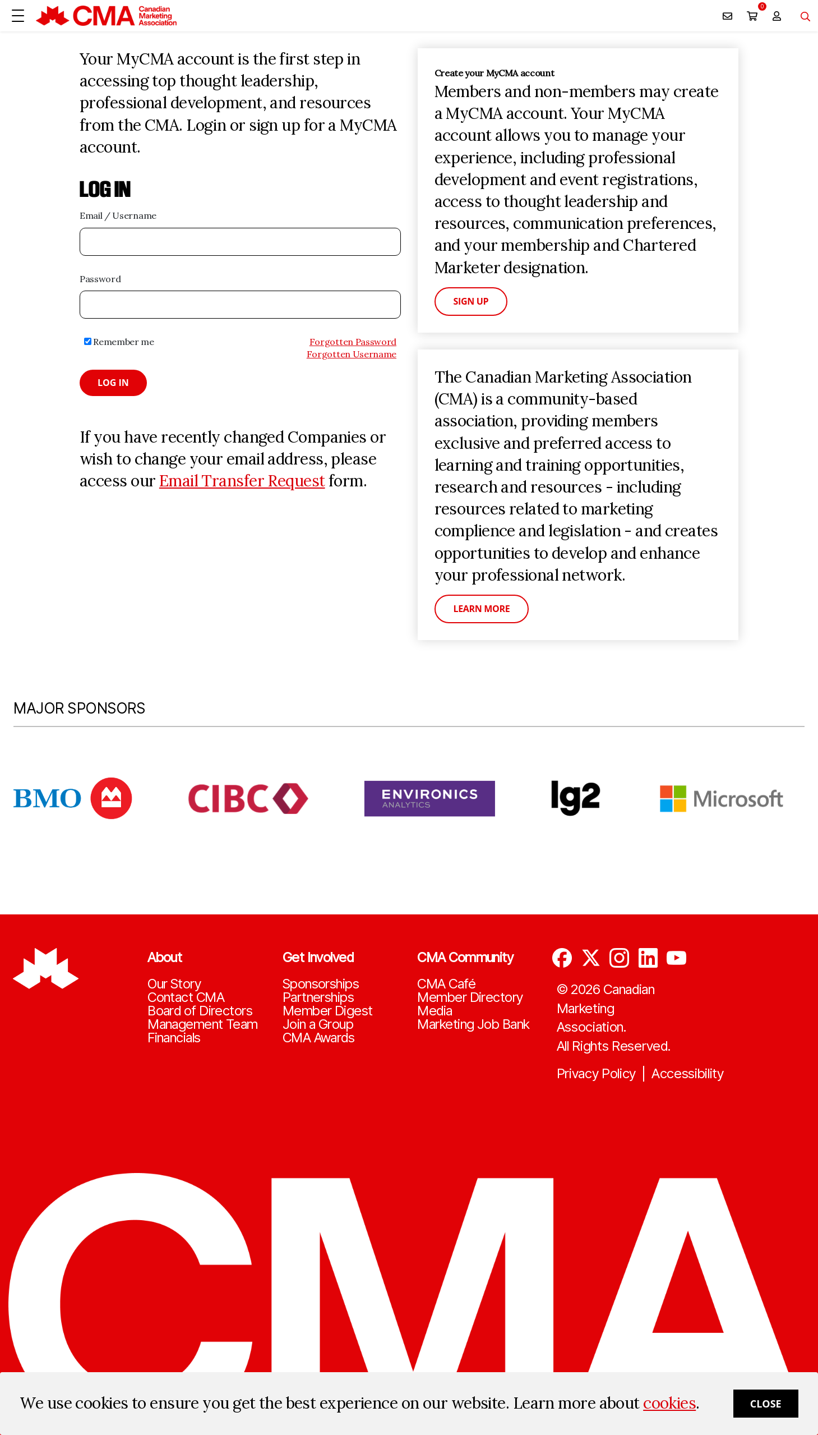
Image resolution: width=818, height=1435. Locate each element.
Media (434, 1011)
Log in (113, 382)
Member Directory (470, 997)
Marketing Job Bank (473, 1024)
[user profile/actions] (776, 16)
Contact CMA (185, 997)
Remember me (119, 341)
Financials (173, 1038)
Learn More (482, 608)
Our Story (174, 984)
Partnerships (318, 997)
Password (100, 278)
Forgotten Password (352, 341)
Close (766, 1403)
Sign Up (471, 301)
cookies (669, 1403)
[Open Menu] (18, 16)
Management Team (202, 1024)
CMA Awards (318, 1038)
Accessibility (687, 1073)
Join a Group (318, 1024)
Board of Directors (199, 1011)
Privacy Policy (596, 1073)
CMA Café (446, 984)
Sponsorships (321, 984)
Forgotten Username (351, 354)
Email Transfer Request (242, 481)
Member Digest (328, 1011)
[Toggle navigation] (801, 16)
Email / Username (118, 215)
